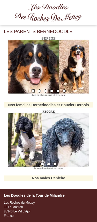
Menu (90, 7)
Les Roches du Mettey (48, 12)
